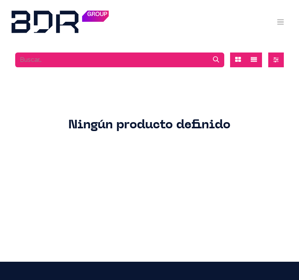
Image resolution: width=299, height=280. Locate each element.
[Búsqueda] (216, 59)
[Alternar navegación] (280, 22)
